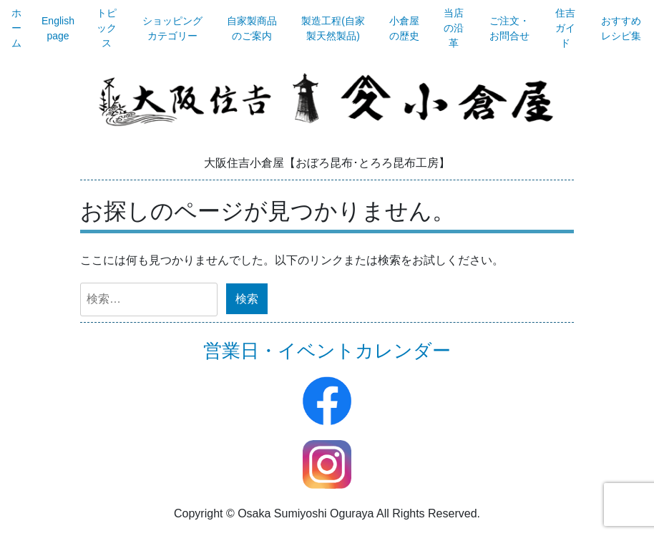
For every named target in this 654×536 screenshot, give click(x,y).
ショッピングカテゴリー (172, 28)
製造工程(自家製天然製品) (333, 28)
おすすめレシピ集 (621, 28)
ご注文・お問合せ (509, 28)
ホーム (16, 28)
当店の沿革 (454, 28)
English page (58, 28)
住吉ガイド (565, 28)
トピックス (107, 28)
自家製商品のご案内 (252, 28)
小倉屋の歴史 (404, 28)
